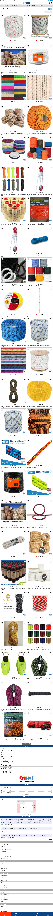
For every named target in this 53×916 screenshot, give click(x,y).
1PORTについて (4, 844)
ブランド (3, 865)
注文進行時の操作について (6, 856)
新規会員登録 (4, 875)
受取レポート (4, 870)
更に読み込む (26, 743)
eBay (3, 12)
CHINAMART (4, 911)
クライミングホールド (7, 750)
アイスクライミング (7, 756)
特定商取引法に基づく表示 (6, 897)
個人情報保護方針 (5, 894)
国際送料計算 (4, 868)
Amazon (8, 12)
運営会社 (3, 901)
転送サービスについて (5, 853)
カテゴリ (3, 863)
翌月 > (51, 799)
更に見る (50, 839)
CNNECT (3, 909)
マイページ (3, 882)
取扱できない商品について (6, 858)
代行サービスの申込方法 (6, 849)
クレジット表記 (4, 899)
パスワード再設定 (5, 880)
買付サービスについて (5, 851)
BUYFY (2, 906)
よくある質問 (4, 885)
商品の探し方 (4, 846)
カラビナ (4, 749)
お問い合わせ (4, 887)
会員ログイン (4, 877)
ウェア (3, 758)
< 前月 (2, 799)
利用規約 (3, 892)
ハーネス (4, 752)
